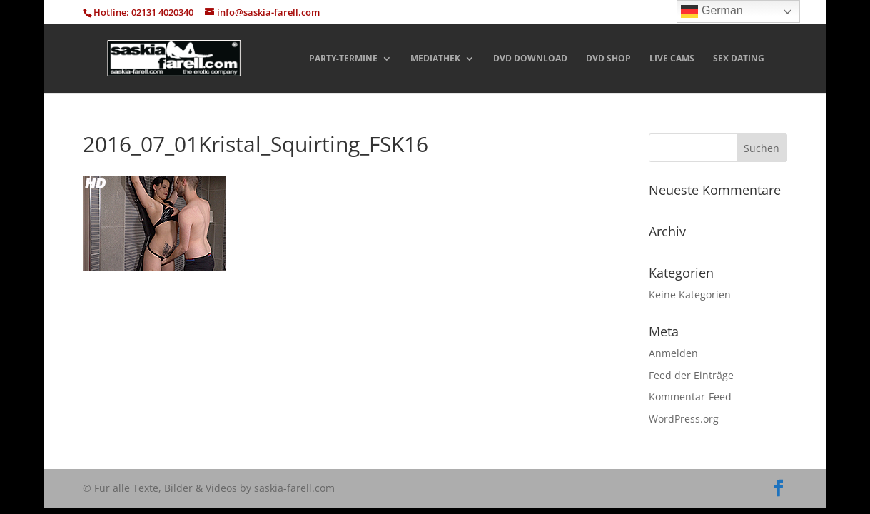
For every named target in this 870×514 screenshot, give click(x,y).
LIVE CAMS (671, 59)
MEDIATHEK (435, 59)
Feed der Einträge (691, 375)
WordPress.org (684, 418)
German (711, 11)
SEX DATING (738, 59)
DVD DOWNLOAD (530, 59)
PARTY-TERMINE (343, 59)
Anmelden (673, 353)
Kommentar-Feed (690, 396)
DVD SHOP (608, 59)
